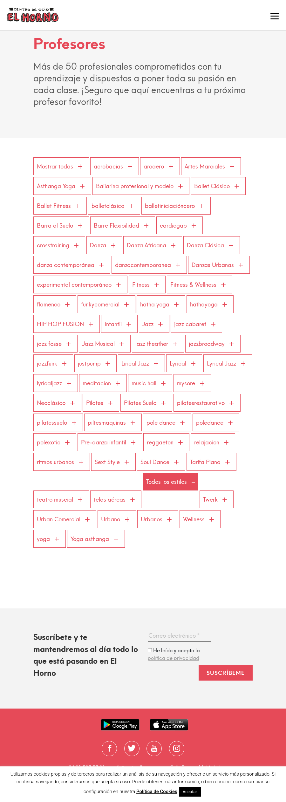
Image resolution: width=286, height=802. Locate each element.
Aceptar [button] (190, 791)
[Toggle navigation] (274, 15)
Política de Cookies (156, 791)
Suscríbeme (226, 673)
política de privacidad (173, 658)
